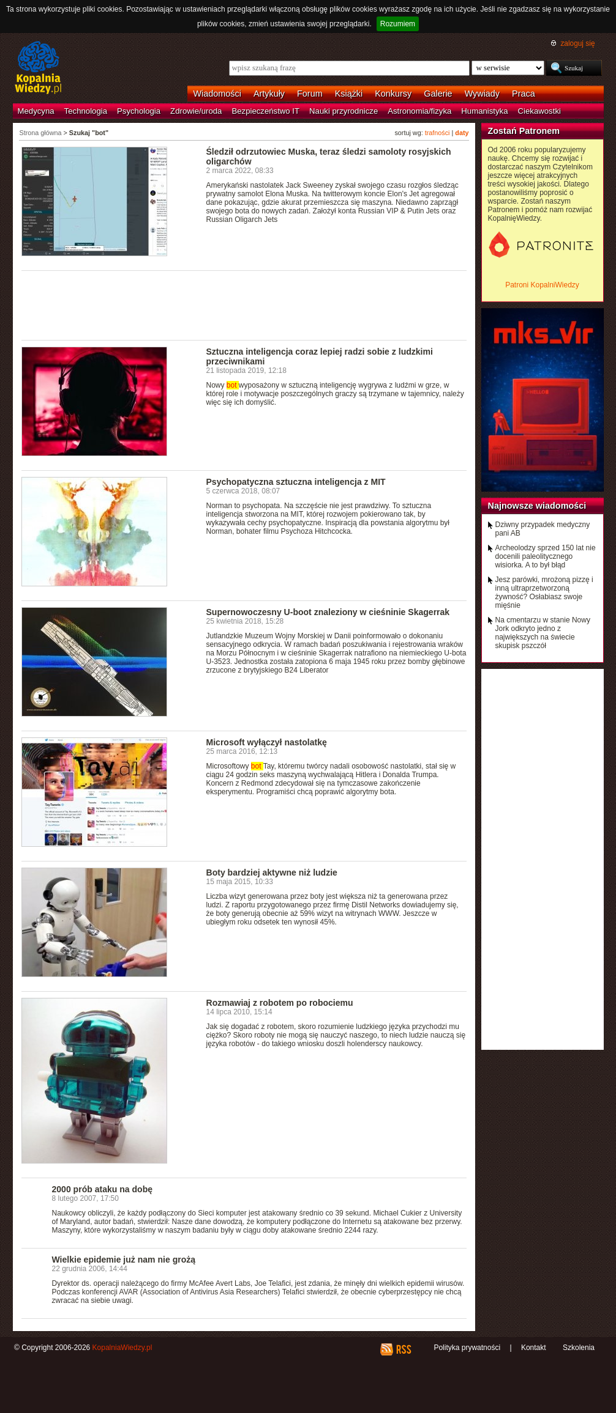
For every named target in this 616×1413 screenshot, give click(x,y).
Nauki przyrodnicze (343, 111)
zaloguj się (577, 43)
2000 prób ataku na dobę (102, 1189)
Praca (523, 93)
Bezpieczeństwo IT (265, 111)
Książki (349, 93)
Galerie (438, 93)
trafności (437, 132)
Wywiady (482, 93)
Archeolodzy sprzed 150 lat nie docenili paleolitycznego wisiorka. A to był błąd (545, 556)
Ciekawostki (539, 111)
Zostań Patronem (524, 131)
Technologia (85, 111)
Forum (310, 93)
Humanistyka (484, 111)
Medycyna (36, 111)
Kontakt (533, 1347)
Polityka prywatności (467, 1347)
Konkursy (393, 93)
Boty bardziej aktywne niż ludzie (271, 872)
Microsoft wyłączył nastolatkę (266, 742)
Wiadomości (217, 93)
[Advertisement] (244, 304)
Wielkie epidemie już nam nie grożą (124, 1259)
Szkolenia (579, 1347)
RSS (403, 1349)
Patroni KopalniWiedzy (542, 285)
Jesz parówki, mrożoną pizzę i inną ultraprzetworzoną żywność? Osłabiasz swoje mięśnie (544, 592)
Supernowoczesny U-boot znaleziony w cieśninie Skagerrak (328, 612)
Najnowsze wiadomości (537, 506)
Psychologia (138, 111)
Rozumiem (397, 24)
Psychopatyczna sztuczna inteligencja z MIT (296, 482)
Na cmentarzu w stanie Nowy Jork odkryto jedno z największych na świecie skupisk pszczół (542, 633)
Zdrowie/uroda (196, 111)
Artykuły (269, 93)
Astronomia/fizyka (419, 111)
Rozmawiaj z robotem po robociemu (279, 1003)
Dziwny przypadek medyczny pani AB (542, 528)
